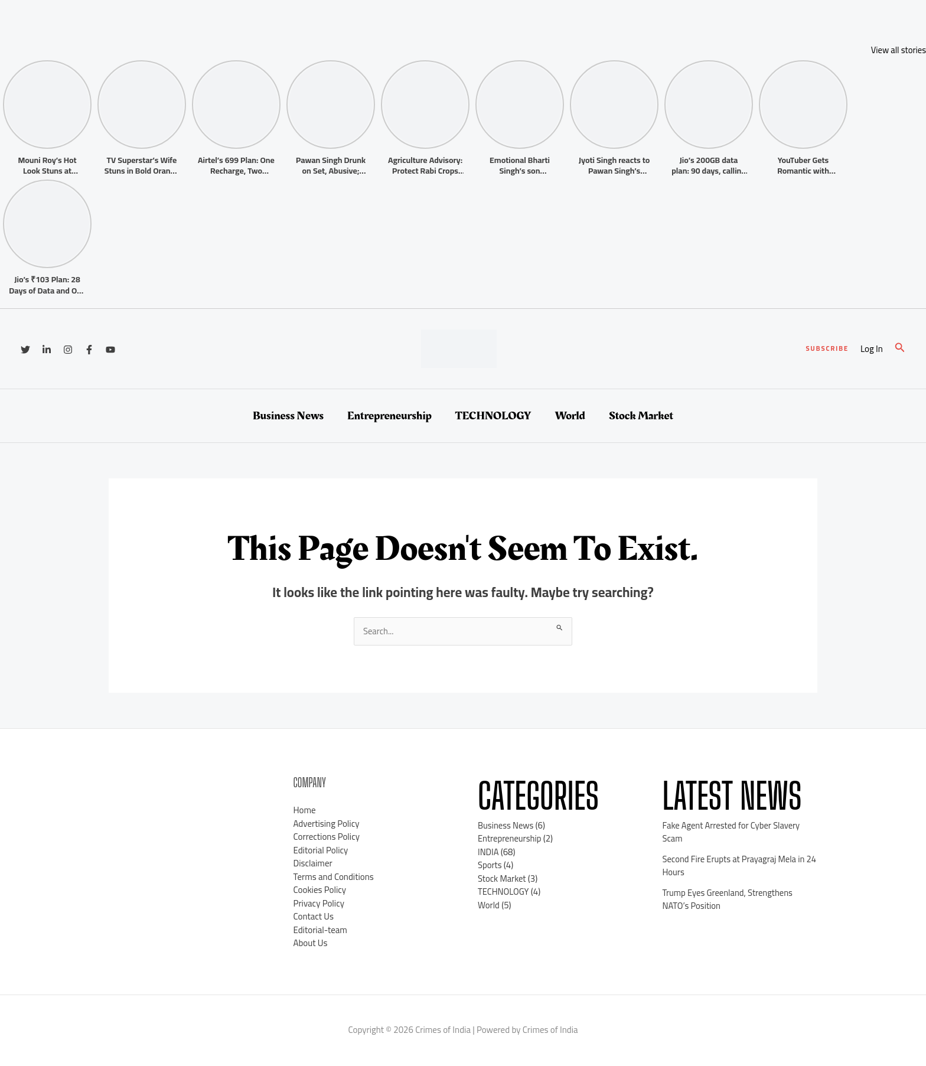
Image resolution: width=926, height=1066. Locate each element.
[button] (827, 348)
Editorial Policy (321, 850)
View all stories (898, 49)
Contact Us (314, 916)
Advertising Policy (327, 823)
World (570, 416)
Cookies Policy (320, 890)
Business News (288, 416)
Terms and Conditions (334, 876)
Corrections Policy (327, 837)
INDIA (488, 851)
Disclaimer (313, 863)
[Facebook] (89, 349)
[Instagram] (68, 349)
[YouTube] (110, 349)
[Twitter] (25, 349)
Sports (490, 865)
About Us (311, 943)
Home (305, 810)
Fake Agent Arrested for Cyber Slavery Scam (733, 832)
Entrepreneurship (389, 416)
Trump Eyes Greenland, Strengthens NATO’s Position (729, 899)
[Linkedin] (46, 349)
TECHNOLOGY (493, 416)
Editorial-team (320, 929)
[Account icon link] (871, 349)
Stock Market (641, 416)
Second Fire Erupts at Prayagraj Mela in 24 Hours (735, 865)
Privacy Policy (319, 903)
